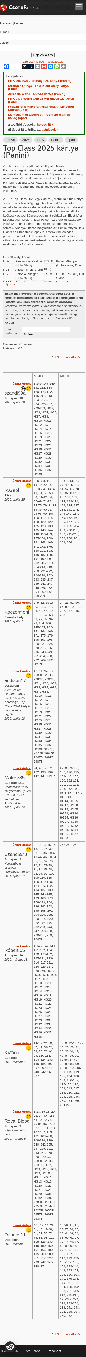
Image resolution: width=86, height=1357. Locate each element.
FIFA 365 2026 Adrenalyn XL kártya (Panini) (40, 81)
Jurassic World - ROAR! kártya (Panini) (37, 94)
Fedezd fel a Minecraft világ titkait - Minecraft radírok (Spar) (41, 108)
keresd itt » (45, 124)
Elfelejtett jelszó (33, 61)
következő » (74, 357)
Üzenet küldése (22, 383)
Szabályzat (54, 1351)
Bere (24, 7)
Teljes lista (10, 284)
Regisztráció (55, 61)
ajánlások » (50, 129)
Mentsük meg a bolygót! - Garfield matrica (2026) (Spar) (39, 116)
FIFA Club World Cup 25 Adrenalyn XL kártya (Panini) (41, 100)
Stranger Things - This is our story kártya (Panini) (38, 87)
